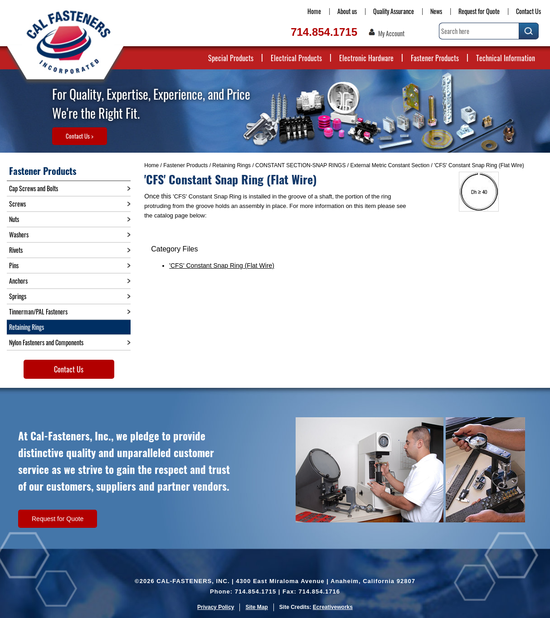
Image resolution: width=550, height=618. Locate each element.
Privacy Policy (215, 607)
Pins (14, 265)
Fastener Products (435, 58)
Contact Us (528, 11)
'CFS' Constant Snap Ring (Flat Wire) (221, 265)
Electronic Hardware (366, 58)
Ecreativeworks (333, 607)
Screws (17, 203)
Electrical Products (296, 58)
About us (347, 11)
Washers (19, 234)
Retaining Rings (231, 165)
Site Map (256, 607)
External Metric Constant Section (389, 165)
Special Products (230, 58)
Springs (17, 296)
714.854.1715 (324, 32)
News (436, 11)
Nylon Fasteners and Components (46, 342)
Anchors (18, 280)
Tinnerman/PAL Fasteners (38, 311)
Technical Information (505, 58)
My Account (391, 33)
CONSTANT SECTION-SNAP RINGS (300, 165)
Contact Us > (79, 135)
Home (314, 11)
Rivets (16, 250)
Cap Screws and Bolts (33, 188)
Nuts (14, 219)
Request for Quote (479, 11)
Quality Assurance (393, 11)
